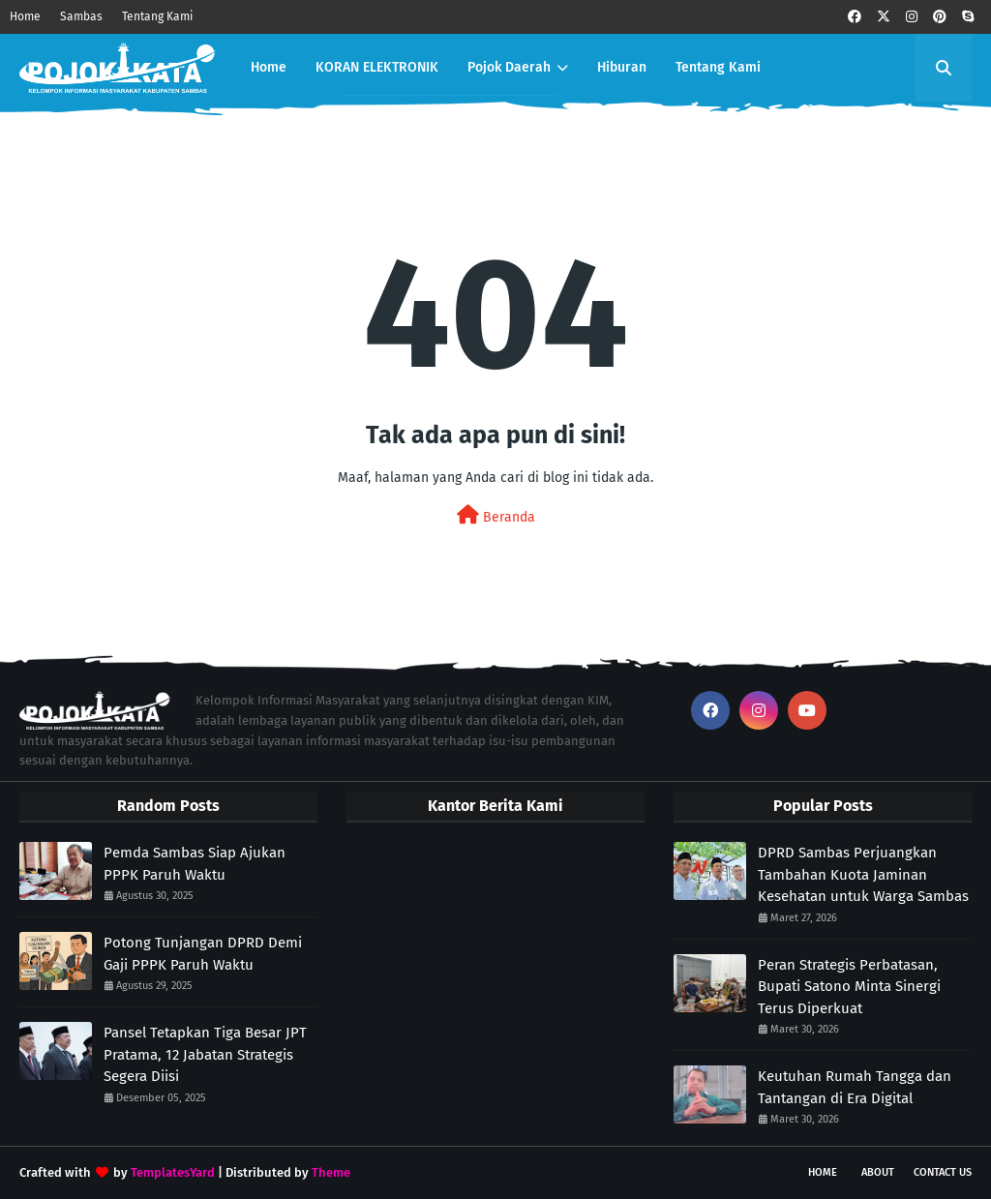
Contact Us (943, 1172)
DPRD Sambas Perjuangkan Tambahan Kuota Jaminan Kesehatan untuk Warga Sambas (863, 874)
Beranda (496, 515)
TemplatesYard (173, 1172)
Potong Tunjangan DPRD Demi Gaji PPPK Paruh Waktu (203, 954)
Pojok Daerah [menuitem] (509, 67)
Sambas (81, 16)
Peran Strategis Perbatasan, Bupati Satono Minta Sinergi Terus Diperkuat (849, 986)
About (877, 1172)
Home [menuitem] (268, 67)
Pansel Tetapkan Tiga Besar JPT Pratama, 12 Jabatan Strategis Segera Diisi (205, 1054)
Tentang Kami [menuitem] (718, 67)
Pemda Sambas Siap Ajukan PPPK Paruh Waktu (194, 864)
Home (25, 16)
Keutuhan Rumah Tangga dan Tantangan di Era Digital (854, 1087)
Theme (331, 1172)
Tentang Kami (157, 16)
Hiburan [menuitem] (621, 67)
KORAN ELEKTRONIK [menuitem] (376, 67)
